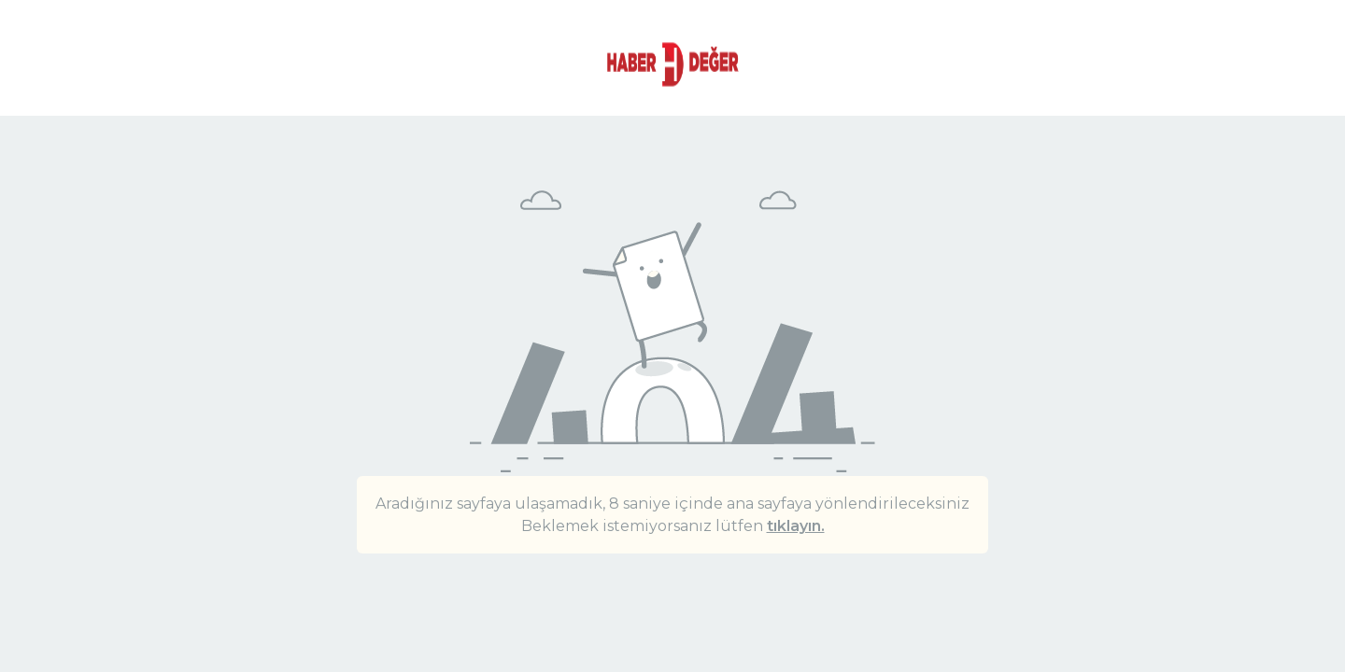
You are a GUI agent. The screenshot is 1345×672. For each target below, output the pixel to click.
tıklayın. (796, 526)
